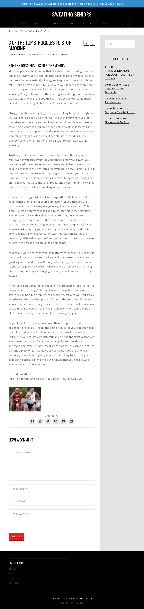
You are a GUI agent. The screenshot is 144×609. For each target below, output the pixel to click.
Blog (11, 573)
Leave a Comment (60, 54)
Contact (13, 582)
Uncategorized (17, 54)
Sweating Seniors (72, 14)
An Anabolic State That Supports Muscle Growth (120, 110)
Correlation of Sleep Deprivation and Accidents (117, 88)
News (12, 578)
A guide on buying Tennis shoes (116, 100)
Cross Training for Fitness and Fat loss (117, 120)
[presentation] (30, 527)
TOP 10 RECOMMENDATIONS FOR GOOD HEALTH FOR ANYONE (119, 72)
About (12, 569)
